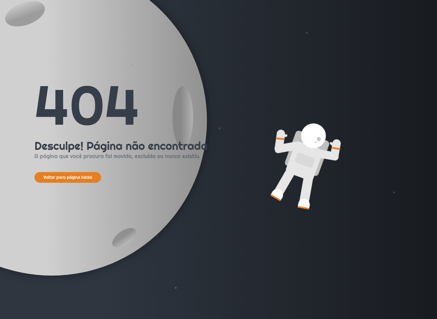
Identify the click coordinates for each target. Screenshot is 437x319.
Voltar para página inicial (67, 177)
